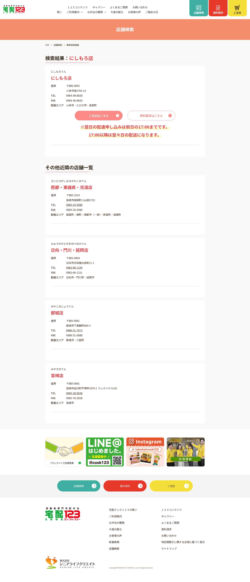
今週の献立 (116, 12)
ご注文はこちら (99, 115)
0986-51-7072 (74, 330)
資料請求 (166, 529)
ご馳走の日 (151, 12)
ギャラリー (98, 7)
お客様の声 (134, 12)
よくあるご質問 (119, 7)
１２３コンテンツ (77, 7)
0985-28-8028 (74, 393)
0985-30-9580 (74, 205)
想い (59, 12)
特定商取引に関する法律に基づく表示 (183, 542)
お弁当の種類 (116, 523)
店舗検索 (58, 44)
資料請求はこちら (151, 115)
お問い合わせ (140, 7)
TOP (47, 44)
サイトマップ (169, 548)
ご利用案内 (115, 516)
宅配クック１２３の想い (123, 510)
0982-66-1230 (74, 267)
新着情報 (114, 542)
